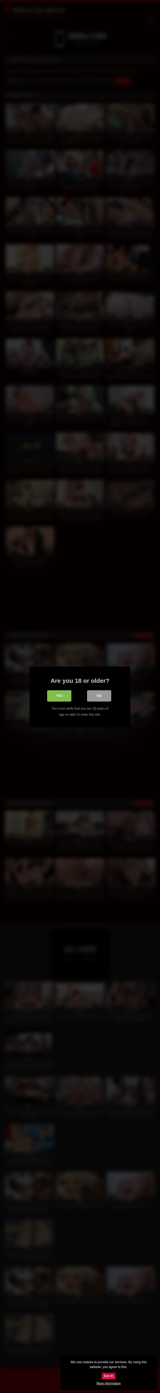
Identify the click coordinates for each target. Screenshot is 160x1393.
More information (109, 1383)
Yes (59, 695)
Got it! (108, 1375)
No (99, 695)
